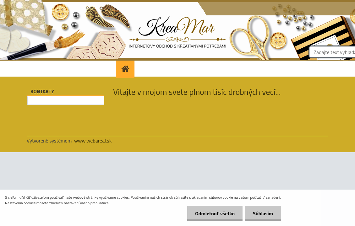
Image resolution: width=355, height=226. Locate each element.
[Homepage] (127, 69)
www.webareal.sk (93, 140)
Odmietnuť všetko (215, 213)
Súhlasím (263, 213)
